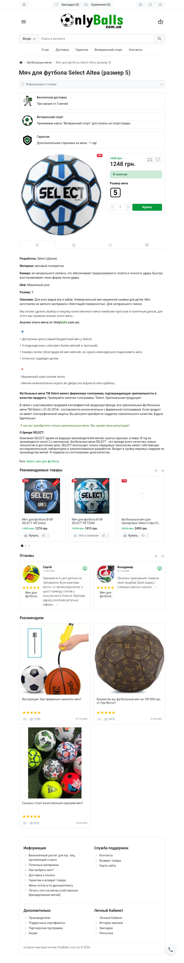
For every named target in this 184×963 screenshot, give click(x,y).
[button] (25, 546)
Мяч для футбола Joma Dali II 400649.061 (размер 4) (31, 594)
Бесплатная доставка (52, 97)
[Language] (24, 4)
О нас (45, 49)
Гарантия (43, 136)
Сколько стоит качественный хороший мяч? (52, 803)
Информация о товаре (92, 84)
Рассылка (106, 933)
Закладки (106, 928)
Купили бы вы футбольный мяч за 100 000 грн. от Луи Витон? (129, 701)
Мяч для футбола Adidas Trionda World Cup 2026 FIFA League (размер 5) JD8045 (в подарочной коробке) (105, 594)
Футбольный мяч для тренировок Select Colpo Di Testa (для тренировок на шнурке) (139, 521)
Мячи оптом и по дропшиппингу (51, 885)
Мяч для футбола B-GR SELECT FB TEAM (87, 521)
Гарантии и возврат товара (47, 880)
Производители (39, 918)
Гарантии (81, 49)
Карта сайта (108, 865)
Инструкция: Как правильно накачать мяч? (52, 699)
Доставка (62, 49)
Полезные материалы (44, 865)
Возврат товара (110, 860)
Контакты (135, 49)
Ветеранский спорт (50, 117)
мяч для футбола (47, 461)
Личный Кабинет (111, 918)
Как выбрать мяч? (41, 870)
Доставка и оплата (42, 875)
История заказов (111, 923)
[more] (48, 535)
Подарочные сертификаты (47, 923)
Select (30, 461)
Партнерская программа (46, 928)
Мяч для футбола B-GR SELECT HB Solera (37, 521)
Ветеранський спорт (109, 49)
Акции (33, 933)
